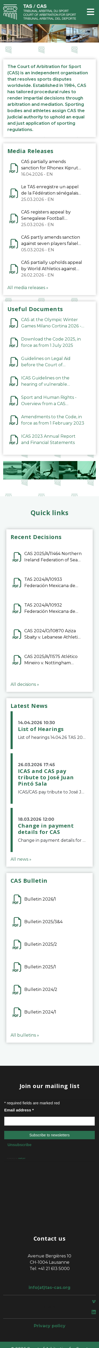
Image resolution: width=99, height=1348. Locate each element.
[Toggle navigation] (90, 12)
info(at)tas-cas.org (49, 1287)
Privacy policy (49, 1325)
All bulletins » (25, 1035)
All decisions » (25, 684)
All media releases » (27, 287)
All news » (21, 859)
